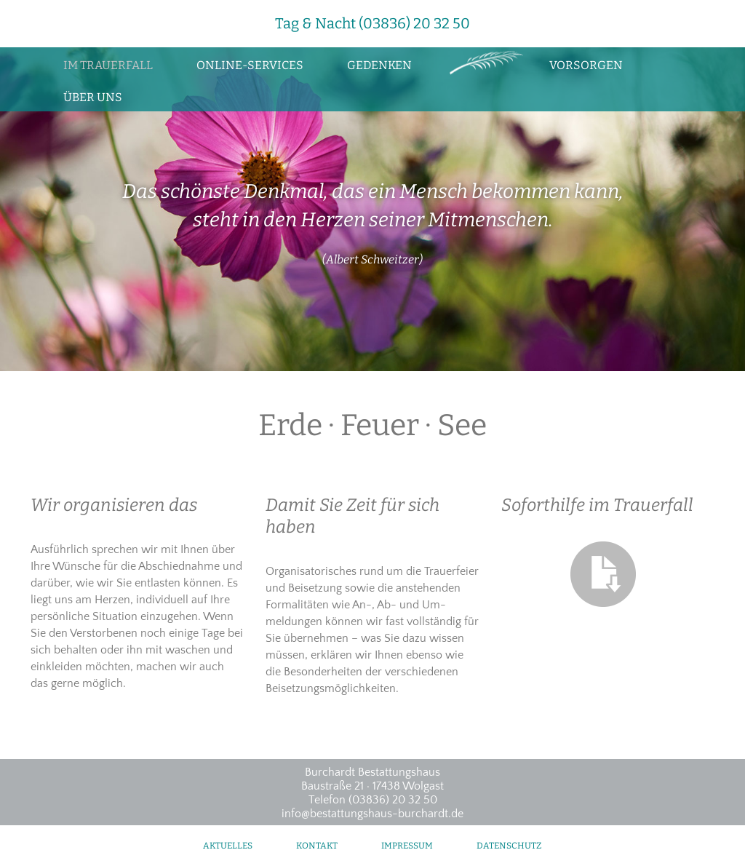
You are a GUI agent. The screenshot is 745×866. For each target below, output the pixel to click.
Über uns (92, 97)
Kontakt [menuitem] (317, 846)
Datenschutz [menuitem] (509, 846)
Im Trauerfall (108, 65)
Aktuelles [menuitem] (227, 846)
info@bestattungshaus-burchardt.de (372, 813)
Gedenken (379, 65)
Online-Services (249, 65)
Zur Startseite (480, 63)
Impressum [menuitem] (407, 846)
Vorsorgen (586, 65)
